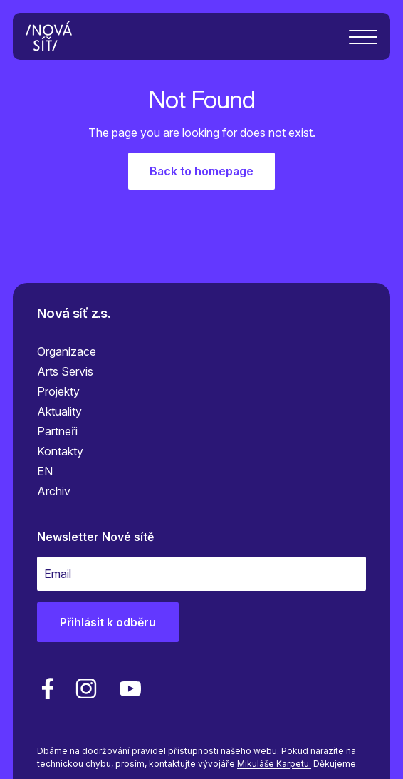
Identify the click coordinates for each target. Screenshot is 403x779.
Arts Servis (65, 371)
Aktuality (59, 411)
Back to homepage (201, 171)
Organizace (66, 351)
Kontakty (60, 451)
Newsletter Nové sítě (95, 537)
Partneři (57, 431)
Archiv (53, 491)
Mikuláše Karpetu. (274, 763)
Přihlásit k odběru (108, 622)
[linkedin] (86, 688)
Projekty (58, 391)
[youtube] (127, 688)
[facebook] (47, 688)
